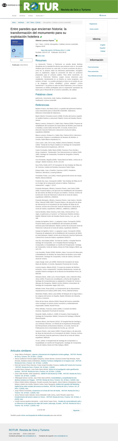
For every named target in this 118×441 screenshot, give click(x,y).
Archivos (22, 16)
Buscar (103, 15)
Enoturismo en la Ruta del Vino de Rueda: (47, 390)
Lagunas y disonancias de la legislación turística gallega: (51, 354)
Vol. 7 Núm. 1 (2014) (33, 22)
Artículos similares (21, 350)
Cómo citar (40, 56)
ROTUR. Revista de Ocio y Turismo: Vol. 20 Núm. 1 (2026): (35, 367)
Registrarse (93, 24)
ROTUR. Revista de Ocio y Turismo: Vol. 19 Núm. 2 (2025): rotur (57, 380)
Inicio (14, 22)
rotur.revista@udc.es (29, 436)
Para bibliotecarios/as (95, 76)
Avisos (30, 16)
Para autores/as (93, 71)
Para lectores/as (93, 67)
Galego (102, 51)
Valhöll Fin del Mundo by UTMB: (52, 373)
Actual (14, 16)
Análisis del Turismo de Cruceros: (70, 365)
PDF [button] (21, 60)
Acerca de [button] (40, 16)
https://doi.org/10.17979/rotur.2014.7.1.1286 (55, 50)
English (102, 45)
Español (102, 48)
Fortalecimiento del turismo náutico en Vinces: (30, 397)
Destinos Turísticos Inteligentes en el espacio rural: (58, 361)
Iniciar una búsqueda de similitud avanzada (35, 415)
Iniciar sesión (94, 29)
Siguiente (77, 410)
